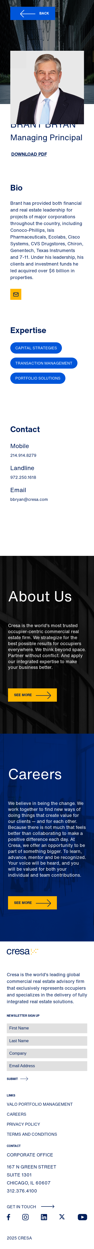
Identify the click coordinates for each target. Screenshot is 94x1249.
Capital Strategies (36, 348)
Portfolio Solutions (37, 378)
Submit (12, 1079)
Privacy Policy (23, 1124)
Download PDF (29, 154)
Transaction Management (43, 363)
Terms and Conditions (32, 1134)
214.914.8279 (23, 455)
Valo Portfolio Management (40, 1104)
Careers (16, 1114)
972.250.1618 (23, 477)
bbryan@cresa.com (29, 499)
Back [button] (44, 13)
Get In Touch (31, 1207)
